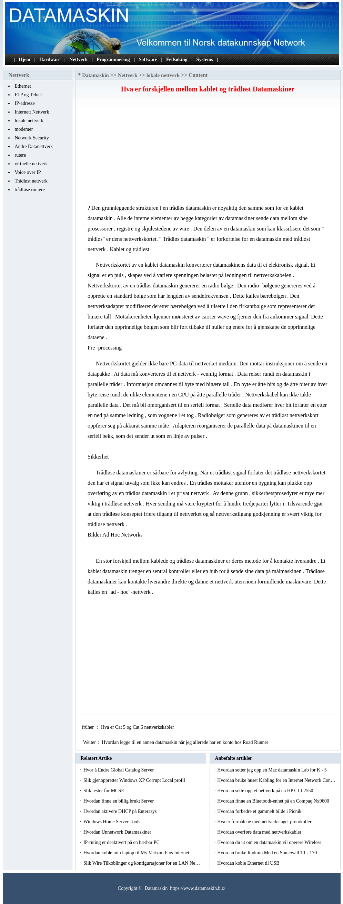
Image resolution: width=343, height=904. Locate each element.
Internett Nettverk (32, 112)
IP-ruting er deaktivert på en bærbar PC (122, 842)
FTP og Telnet (28, 94)
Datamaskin (95, 75)
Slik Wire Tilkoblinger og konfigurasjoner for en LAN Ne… (141, 863)
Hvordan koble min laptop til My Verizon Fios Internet (136, 852)
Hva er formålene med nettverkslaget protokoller (265, 821)
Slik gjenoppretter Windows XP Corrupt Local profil (134, 780)
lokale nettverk (29, 120)
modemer (24, 129)
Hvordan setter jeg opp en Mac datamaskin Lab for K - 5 (272, 770)
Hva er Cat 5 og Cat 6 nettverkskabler (138, 727)
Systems (204, 59)
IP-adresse (25, 103)
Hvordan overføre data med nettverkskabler (260, 832)
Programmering (113, 59)
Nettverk (78, 59)
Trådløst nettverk (31, 181)
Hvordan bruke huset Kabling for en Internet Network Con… (276, 780)
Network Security (32, 137)
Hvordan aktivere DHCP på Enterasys (120, 811)
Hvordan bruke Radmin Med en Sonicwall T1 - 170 (267, 852)
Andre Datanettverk (34, 146)
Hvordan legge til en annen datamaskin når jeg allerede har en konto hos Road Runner (185, 742)
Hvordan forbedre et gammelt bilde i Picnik (260, 811)
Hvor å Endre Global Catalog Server (119, 770)
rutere (20, 155)
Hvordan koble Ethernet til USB (249, 863)
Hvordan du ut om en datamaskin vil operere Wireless (269, 842)
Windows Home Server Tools (112, 821)
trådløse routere (30, 189)
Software (148, 59)
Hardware (49, 59)
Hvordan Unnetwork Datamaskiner (117, 832)
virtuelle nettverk (31, 163)
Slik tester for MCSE (104, 790)
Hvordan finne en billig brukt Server (119, 801)
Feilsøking (176, 59)
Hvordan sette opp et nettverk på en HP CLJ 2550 (265, 790)
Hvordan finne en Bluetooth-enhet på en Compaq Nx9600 (273, 801)
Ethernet (23, 86)
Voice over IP (28, 172)
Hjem (24, 59)
